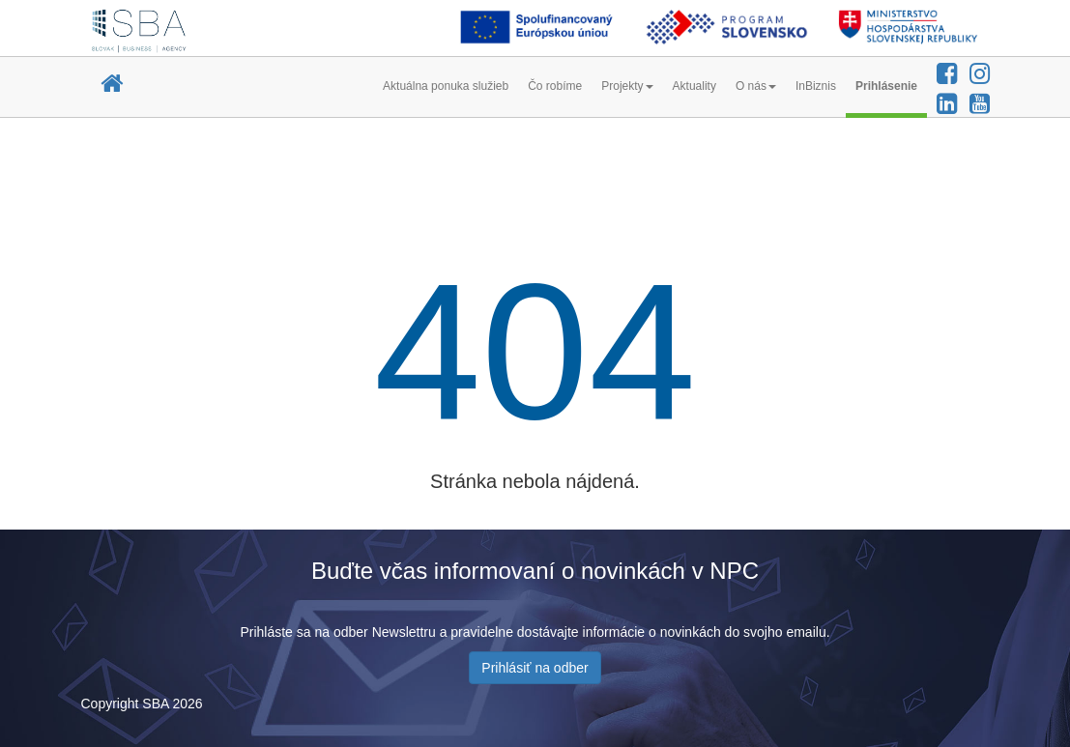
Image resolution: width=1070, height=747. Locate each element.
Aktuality (694, 86)
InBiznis (815, 86)
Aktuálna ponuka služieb (445, 86)
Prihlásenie (886, 86)
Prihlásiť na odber (534, 667)
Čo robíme (555, 86)
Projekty (626, 86)
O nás (756, 86)
